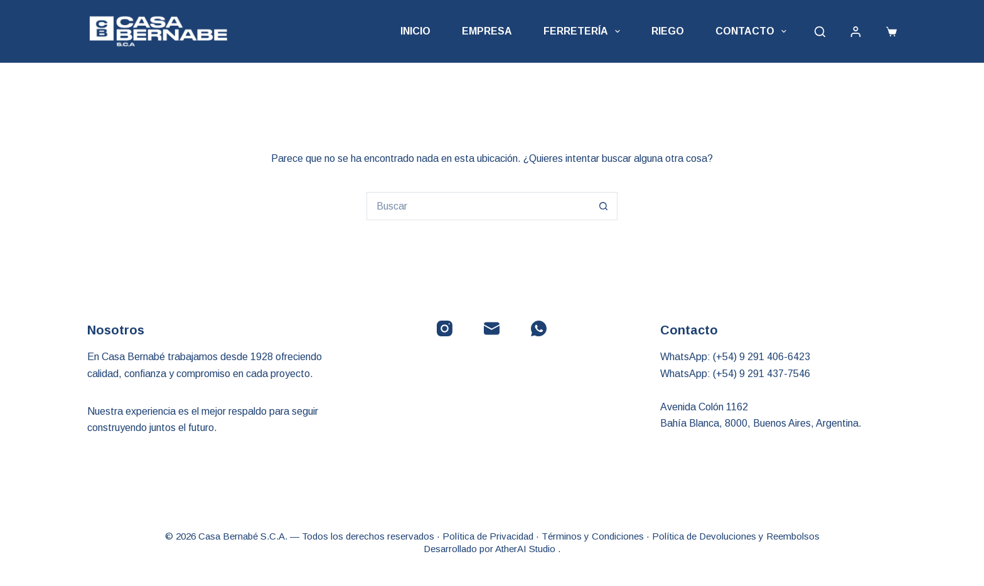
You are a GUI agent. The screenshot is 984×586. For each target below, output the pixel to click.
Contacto (753, 31)
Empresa (487, 31)
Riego (667, 31)
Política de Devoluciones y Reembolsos (736, 536)
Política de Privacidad (487, 536)
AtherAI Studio (526, 548)
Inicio (415, 31)
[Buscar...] (477, 206)
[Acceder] (855, 31)
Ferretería (584, 31)
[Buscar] (820, 31)
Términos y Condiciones (593, 536)
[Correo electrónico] (492, 328)
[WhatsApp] (539, 328)
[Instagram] (444, 328)
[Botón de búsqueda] (603, 206)
